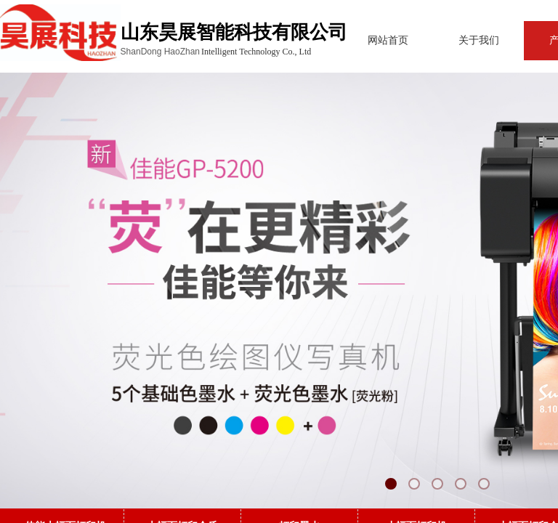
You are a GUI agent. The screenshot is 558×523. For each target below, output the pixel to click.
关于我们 (451, 40)
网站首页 (360, 40)
